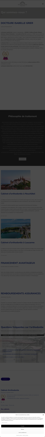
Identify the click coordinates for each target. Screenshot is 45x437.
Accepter (22, 426)
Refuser (22, 429)
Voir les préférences (22, 432)
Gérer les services (4, 422)
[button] (43, 414)
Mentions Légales (19, 435)
